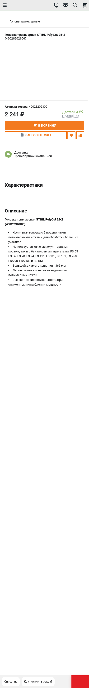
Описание (10, 681)
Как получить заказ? (38, 681)
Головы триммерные (24, 21)
